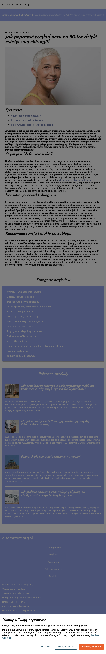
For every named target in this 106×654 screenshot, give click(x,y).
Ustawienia (45, 646)
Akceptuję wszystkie (91, 646)
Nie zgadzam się (66, 646)
